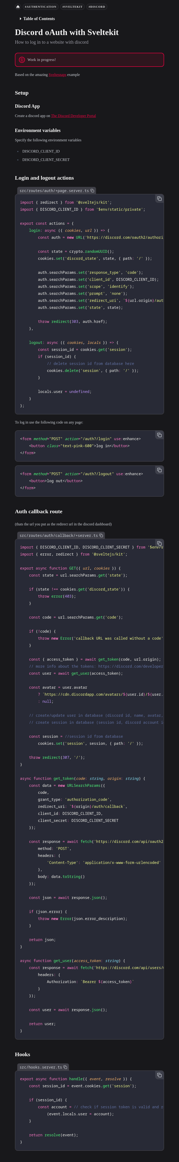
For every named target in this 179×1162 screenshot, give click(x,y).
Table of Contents (37, 18)
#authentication (40, 6)
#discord (97, 6)
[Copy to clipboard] (92, 190)
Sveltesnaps (57, 75)
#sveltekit (72, 6)
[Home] (18, 7)
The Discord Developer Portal (73, 116)
